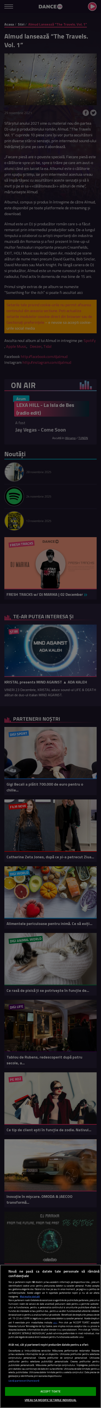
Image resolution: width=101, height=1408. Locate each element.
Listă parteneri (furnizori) (23, 1380)
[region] (50, 1336)
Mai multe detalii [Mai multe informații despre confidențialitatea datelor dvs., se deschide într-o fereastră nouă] (30, 1296)
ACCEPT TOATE (50, 1391)
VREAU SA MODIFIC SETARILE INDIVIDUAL (50, 1400)
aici (55, 1322)
